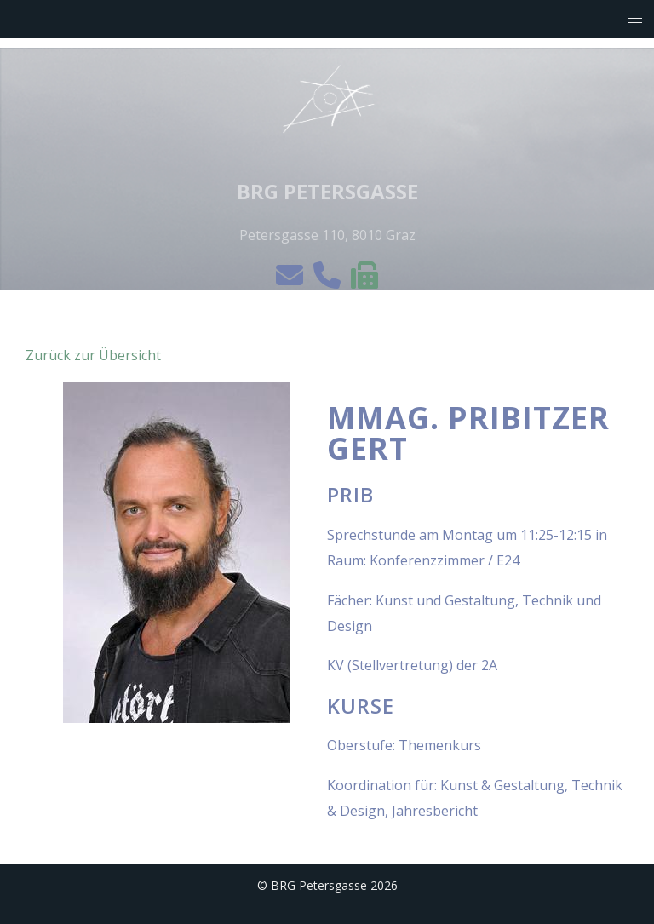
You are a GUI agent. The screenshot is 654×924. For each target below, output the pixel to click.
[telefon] (328, 280)
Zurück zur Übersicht (93, 355)
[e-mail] (291, 280)
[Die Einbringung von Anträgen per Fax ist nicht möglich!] (364, 280)
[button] (636, 19)
